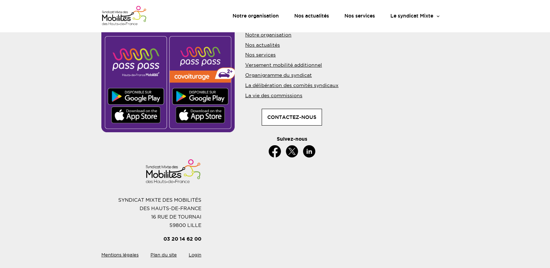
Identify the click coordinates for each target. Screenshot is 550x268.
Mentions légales (120, 255)
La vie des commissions (273, 95)
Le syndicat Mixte (411, 16)
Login (195, 255)
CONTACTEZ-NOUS (291, 117)
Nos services (359, 16)
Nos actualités (311, 16)
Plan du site (163, 255)
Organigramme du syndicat (278, 75)
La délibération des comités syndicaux (291, 85)
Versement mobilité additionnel (283, 65)
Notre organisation (256, 16)
